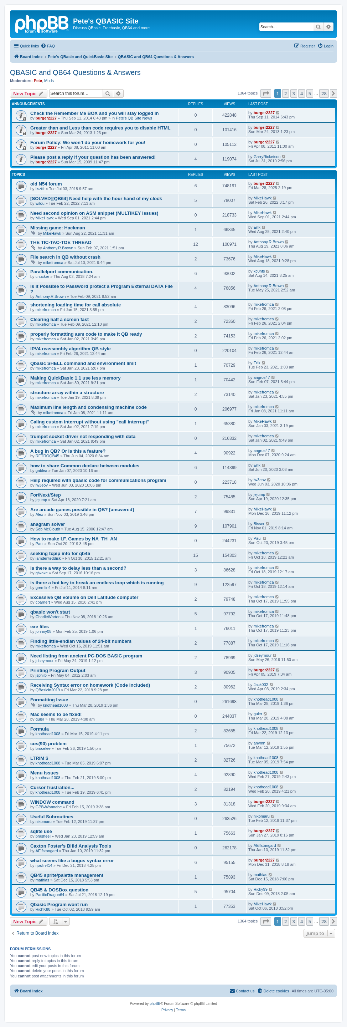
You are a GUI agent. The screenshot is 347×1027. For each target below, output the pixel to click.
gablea (41, 470)
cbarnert (43, 602)
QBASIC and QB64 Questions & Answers (75, 72)
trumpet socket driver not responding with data (82, 436)
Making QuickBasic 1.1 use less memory (75, 378)
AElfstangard (47, 851)
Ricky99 (261, 889)
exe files (39, 626)
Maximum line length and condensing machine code (88, 407)
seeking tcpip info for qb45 (60, 553)
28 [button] (324, 93)
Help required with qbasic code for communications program (98, 480)
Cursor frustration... (52, 787)
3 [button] (293, 93)
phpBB (155, 1004)
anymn (259, 743)
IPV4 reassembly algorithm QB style (70, 348)
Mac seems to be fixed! (56, 714)
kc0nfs (259, 271)
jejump (41, 500)
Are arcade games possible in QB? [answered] (82, 509)
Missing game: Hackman (57, 227)
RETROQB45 (47, 456)
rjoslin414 (44, 865)
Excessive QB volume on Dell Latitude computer (84, 597)
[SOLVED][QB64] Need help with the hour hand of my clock (96, 198)
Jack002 (261, 684)
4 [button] (301, 93)
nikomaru (44, 821)
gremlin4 (43, 587)
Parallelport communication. (61, 271)
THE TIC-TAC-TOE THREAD (61, 242)
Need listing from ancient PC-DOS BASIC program (86, 656)
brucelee (43, 748)
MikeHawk (263, 198)
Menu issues (44, 773)
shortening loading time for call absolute (75, 304)
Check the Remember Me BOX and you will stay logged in (94, 113)
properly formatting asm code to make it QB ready (86, 334)
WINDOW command (52, 802)
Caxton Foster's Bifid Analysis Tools (70, 846)
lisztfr (40, 189)
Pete (38, 80)
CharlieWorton (48, 617)
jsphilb (41, 675)
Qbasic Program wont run (59, 904)
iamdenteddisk (48, 558)
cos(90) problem (48, 743)
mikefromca (53, 262)
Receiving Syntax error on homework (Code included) (90, 685)
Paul (39, 544)
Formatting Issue (49, 699)
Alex (39, 514)
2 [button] (285, 93)
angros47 (262, 377)
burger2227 (46, 118)
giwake (42, 573)
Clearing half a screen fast (59, 319)
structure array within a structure (67, 392)
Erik (257, 227)
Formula (39, 729)
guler (40, 719)
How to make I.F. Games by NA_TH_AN (73, 539)
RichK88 (43, 909)
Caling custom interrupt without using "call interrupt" (89, 421)
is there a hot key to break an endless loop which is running (97, 582)
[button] (265, 93)
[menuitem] (48, 46)
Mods (49, 80)
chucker (43, 276)
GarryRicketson (267, 156)
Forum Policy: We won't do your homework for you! (87, 142)
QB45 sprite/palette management (66, 875)
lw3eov (42, 485)
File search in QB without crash (65, 257)
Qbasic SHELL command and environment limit (83, 363)
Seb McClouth (48, 529)
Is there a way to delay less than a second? (78, 568)
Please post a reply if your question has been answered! (93, 157)
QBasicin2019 (48, 690)
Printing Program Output (58, 670)
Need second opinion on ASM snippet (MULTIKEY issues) (94, 213)
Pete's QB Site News (134, 118)
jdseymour (45, 661)
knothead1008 (55, 705)
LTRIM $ (39, 758)
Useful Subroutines (51, 816)
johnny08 (44, 631)
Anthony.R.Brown (58, 248)
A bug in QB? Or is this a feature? (67, 451)
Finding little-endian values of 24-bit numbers (80, 641)
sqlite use (41, 831)
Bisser (259, 524)
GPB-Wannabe (49, 807)
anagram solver (47, 524)
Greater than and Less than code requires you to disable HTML (100, 128)
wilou (40, 203)
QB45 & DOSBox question (59, 890)
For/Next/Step (45, 495)
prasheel (43, 836)
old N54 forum (46, 184)
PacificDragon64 (50, 895)
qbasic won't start (50, 612)
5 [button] (310, 93)
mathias (43, 880)
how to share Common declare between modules (84, 465)
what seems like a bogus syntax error (72, 860)
